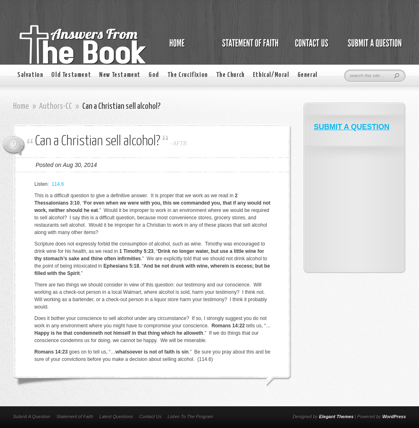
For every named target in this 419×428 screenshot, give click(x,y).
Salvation (30, 75)
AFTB (180, 143)
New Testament (119, 75)
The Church (230, 75)
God (154, 75)
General (307, 75)
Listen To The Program (190, 416)
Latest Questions (116, 416)
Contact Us (150, 416)
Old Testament (71, 75)
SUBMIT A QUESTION (352, 127)
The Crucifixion (187, 75)
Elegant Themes (336, 416)
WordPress (394, 416)
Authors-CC (55, 106)
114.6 (58, 184)
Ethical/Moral (271, 75)
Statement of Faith (74, 416)
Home (21, 106)
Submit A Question (31, 416)
